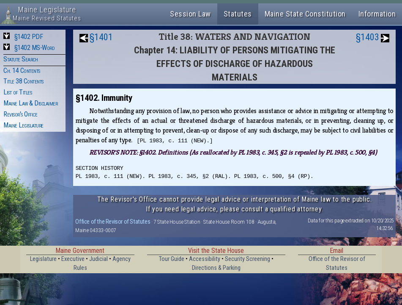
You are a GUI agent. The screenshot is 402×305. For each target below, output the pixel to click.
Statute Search (20, 59)
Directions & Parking (216, 268)
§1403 (367, 37)
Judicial (98, 259)
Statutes (238, 13)
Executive (73, 259)
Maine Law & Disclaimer (30, 103)
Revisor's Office (20, 114)
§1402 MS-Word (34, 48)
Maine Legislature (23, 125)
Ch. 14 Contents (21, 71)
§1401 (101, 37)
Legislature (43, 259)
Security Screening (247, 259)
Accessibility (204, 259)
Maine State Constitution (305, 13)
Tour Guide (171, 259)
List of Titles (17, 92)
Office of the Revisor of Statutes (112, 221)
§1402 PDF (28, 37)
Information (377, 13)
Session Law (190, 13)
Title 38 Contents (23, 81)
